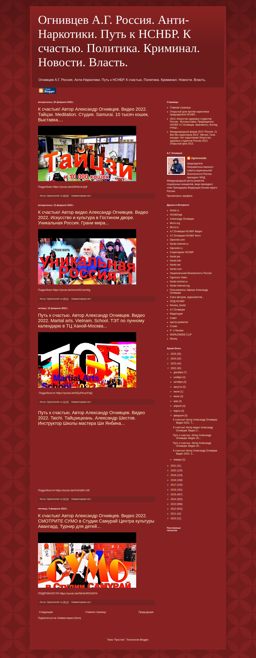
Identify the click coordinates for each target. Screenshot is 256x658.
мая (176, 401)
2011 (174, 513)
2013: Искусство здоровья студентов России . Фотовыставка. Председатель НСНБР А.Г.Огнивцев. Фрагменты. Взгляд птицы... (193, 123)
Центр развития (179, 322)
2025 (174, 353)
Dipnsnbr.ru (176, 248)
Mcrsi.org (175, 223)
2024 (174, 358)
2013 (174, 504)
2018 (174, 480)
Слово (173, 326)
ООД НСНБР (177, 301)
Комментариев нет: (82, 195)
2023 (174, 363)
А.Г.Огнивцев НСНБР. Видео (186, 231)
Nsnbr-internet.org (180, 285)
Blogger (144, 639)
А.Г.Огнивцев (177, 309)
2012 (174, 508)
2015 (174, 494)
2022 (174, 368)
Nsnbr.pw (175, 256)
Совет (173, 318)
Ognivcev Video (178, 277)
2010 (174, 518)
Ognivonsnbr (199, 158)
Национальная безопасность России (191, 273)
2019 (174, 475)
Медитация (176, 313)
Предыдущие (146, 612)
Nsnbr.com (176, 269)
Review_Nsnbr (178, 305)
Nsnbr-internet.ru (179, 243)
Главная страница (95, 612)
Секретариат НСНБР (182, 252)
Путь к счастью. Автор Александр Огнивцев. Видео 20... (192, 437)
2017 (174, 484)
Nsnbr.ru (174, 210)
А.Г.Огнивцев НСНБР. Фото (185, 235)
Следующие (46, 612)
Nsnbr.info (175, 260)
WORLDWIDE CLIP (181, 334)
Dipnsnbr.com (177, 239)
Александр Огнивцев (182, 218)
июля (177, 391)
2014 (174, 499)
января (178, 459)
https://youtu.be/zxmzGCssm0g (71, 289)
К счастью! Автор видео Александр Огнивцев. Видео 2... (193, 429)
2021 (174, 465)
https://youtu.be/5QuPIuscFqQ (74, 392)
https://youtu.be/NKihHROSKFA (79, 593)
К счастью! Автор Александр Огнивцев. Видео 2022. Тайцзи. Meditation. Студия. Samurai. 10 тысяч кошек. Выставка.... (93, 114)
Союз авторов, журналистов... (187, 297)
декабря (179, 372)
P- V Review (176, 330)
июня (177, 396)
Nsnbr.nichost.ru (179, 281)
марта (177, 410)
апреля (178, 406)
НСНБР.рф (176, 214)
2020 (174, 470)
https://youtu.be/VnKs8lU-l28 (72, 490)
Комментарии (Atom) (69, 618)
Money (173, 338)
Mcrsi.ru (174, 227)
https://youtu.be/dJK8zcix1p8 (70, 186)
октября (178, 382)
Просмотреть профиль (180, 195)
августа (178, 386)
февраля (179, 415)
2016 (174, 489)
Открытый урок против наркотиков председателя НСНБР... (189, 113)
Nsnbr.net (175, 264)
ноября (178, 377)
